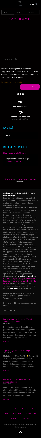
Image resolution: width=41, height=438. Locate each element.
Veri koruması (17, 413)
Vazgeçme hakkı (31, 413)
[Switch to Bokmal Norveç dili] (38, 59)
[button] (20, 5)
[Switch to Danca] (21, 62)
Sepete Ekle (30, 87)
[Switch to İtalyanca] (28, 59)
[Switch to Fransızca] (25, 59)
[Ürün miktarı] (5, 87)
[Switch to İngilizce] (19, 59)
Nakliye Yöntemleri (28, 409)
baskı (6, 413)
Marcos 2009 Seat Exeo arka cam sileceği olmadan (17, 380)
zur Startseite (25, 418)
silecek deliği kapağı (22, 179)
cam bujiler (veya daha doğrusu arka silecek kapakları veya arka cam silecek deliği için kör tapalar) (20, 281)
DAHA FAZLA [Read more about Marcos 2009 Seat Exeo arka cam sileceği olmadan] (6, 399)
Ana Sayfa (10, 179)
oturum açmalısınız (13, 161)
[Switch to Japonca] (31, 59)
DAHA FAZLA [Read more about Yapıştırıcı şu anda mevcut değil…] (6, 370)
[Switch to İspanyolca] (35, 59)
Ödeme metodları (12, 409)
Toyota (32, 179)
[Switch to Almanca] (22, 59)
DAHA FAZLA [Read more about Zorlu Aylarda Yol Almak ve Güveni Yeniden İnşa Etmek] (6, 341)
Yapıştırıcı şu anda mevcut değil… (17, 350)
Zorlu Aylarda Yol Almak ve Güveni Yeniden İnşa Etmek (17, 320)
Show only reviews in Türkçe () (14, 153)
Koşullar (14, 418)
